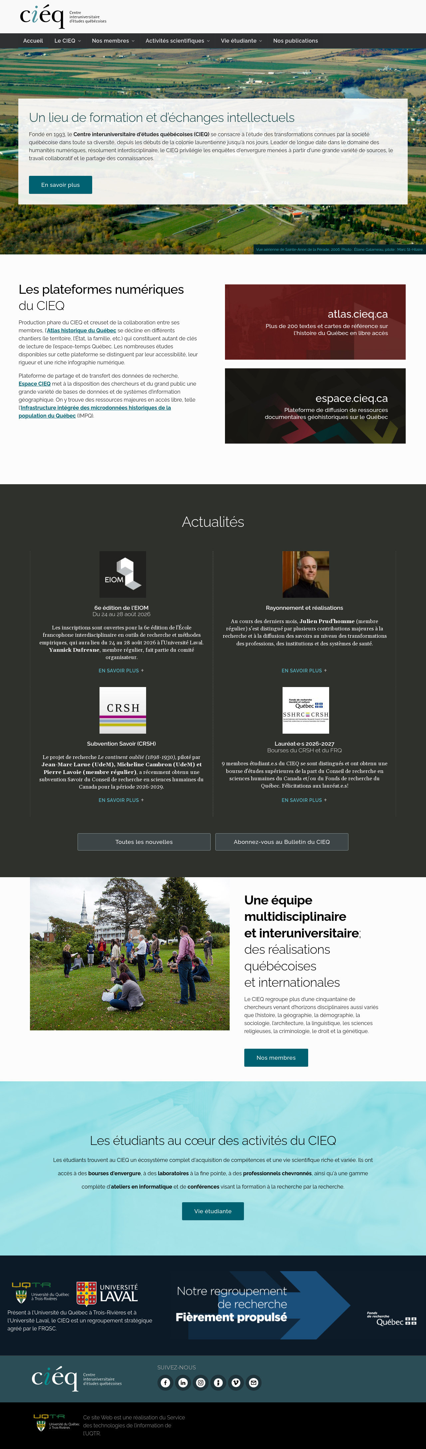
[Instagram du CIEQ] (201, 1383)
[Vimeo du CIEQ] (236, 1383)
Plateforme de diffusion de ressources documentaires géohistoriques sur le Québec (324, 415)
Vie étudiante (239, 41)
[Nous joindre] (254, 1383)
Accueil (33, 41)
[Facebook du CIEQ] (165, 1383)
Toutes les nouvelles (144, 842)
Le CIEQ (65, 41)
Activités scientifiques (175, 41)
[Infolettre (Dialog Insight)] (218, 1383)
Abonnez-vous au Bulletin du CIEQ (282, 842)
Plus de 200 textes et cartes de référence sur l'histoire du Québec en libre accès (324, 330)
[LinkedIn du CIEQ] (183, 1383)
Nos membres (110, 41)
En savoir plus (60, 184)
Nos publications (295, 41)
